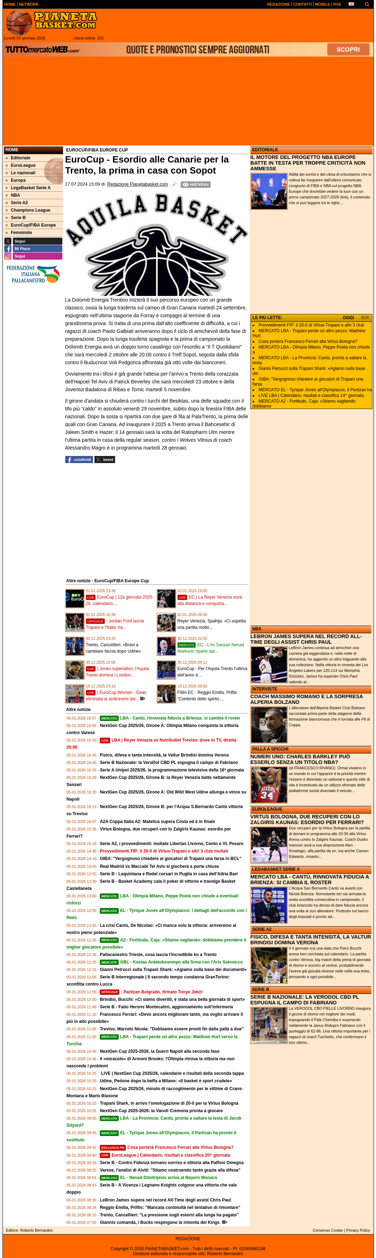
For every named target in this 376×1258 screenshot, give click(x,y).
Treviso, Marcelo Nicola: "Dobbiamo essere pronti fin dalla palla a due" (172, 1028)
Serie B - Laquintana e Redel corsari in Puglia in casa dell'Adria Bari (169, 873)
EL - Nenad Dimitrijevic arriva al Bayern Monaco (158, 1177)
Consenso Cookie (328, 1230)
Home (12, 149)
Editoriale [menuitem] (18, 157)
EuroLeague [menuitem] (21, 165)
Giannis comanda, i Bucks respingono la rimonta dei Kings (160, 1222)
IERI (365, 317)
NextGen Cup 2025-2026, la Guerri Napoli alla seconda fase (159, 1051)
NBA (257, 628)
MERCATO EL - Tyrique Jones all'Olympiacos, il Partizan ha (315, 389)
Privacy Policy (358, 1230)
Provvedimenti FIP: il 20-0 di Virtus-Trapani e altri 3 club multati (164, 851)
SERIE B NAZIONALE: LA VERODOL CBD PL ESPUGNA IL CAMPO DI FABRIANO (305, 999)
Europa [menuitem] (16, 180)
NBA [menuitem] (13, 195)
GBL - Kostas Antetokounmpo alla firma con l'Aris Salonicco (171, 962)
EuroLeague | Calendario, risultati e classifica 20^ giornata (165, 1155)
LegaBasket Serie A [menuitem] (28, 187)
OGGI (348, 317)
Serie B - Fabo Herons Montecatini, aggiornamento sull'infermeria (166, 1006)
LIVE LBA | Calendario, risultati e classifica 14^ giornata (311, 395)
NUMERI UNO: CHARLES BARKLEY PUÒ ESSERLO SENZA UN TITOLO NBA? (300, 759)
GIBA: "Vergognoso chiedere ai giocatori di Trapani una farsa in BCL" (170, 858)
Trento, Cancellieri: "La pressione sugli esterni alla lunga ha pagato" (169, 1214)
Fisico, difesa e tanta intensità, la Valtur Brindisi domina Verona (164, 755)
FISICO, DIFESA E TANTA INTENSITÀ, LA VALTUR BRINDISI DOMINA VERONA (311, 939)
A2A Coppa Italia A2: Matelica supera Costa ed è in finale (157, 821)
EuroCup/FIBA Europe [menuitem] (31, 225)
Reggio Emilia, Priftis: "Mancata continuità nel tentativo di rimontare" (170, 1207)
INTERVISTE (264, 688)
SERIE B (260, 989)
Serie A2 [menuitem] (17, 202)
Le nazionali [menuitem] (21, 172)
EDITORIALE (265, 149)
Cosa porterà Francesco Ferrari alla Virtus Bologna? (166, 1147)
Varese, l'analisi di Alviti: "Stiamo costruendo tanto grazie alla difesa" (170, 1170)
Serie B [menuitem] (16, 217)
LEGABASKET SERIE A (276, 869)
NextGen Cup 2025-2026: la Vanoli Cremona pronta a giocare (161, 1110)
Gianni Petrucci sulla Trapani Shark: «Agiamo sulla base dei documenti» (173, 969)
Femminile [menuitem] (19, 232)
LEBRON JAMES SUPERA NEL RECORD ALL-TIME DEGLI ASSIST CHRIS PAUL (306, 639)
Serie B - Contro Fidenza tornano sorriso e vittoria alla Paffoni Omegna (171, 1162)
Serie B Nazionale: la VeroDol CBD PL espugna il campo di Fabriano (169, 762)
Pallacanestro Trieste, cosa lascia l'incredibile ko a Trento (158, 954)
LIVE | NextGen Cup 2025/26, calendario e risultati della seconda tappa (172, 1073)
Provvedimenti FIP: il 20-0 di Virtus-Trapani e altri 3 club (311, 325)
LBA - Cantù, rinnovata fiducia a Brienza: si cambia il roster (170, 718)
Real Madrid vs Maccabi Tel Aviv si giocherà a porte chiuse (159, 866)
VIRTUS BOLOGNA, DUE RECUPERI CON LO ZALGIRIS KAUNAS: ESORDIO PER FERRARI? (307, 819)
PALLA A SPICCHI (270, 749)
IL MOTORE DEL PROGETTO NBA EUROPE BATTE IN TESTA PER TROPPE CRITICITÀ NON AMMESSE (308, 162)
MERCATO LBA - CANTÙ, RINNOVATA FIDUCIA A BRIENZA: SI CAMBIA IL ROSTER (310, 879)
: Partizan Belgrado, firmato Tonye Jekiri (151, 991)
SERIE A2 (262, 929)
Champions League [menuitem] (28, 210)
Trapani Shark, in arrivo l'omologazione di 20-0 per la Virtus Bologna (169, 1103)
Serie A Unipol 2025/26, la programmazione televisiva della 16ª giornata (172, 770)
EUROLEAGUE (267, 809)
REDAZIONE (187, 1238)
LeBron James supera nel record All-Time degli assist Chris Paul (165, 1200)
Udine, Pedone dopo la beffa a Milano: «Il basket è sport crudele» (166, 1080)
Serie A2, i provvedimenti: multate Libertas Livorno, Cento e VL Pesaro (171, 843)
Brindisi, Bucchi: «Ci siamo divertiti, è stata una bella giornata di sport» (172, 999)
